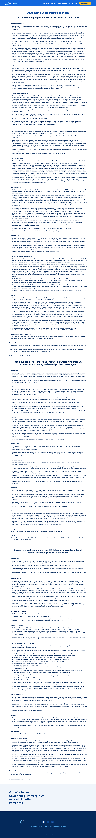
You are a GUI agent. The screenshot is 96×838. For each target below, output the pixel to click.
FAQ (76, 3)
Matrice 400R (46, 3)
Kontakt (71, 3)
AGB (47, 834)
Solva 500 (53, 3)
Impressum (44, 834)
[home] (12, 3)
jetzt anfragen (85, 3)
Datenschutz (51, 834)
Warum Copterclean (62, 3)
